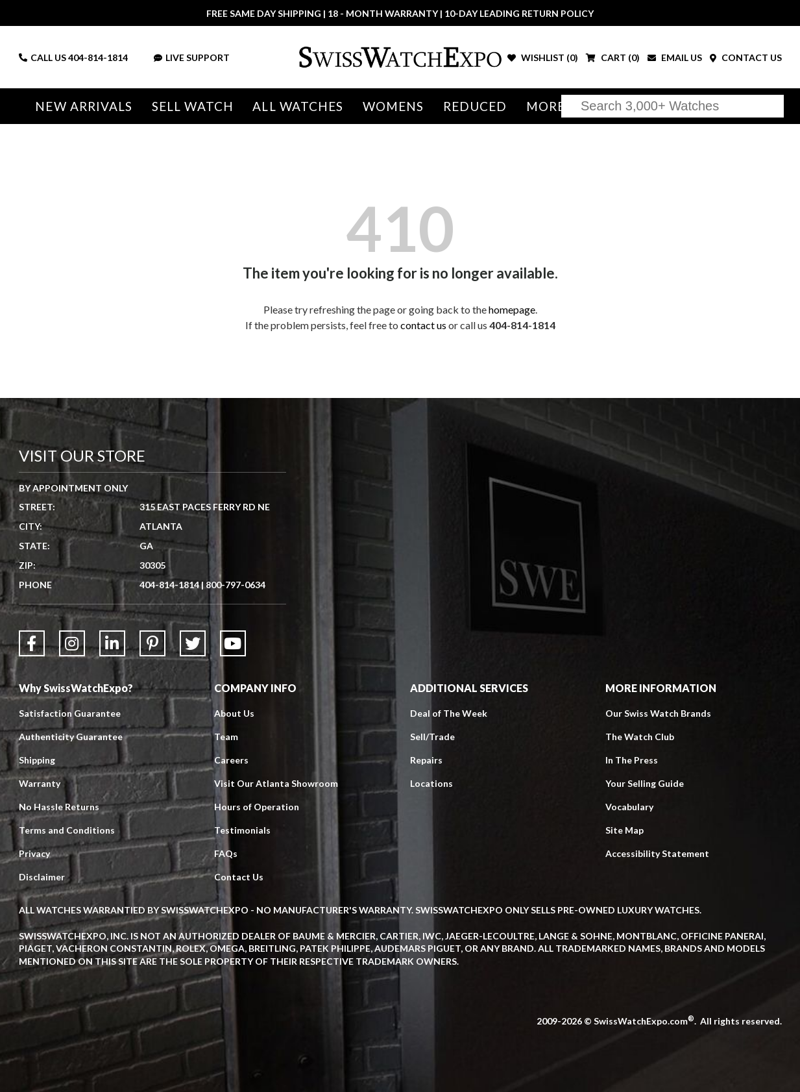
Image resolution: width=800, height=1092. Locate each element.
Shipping (37, 759)
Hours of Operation (256, 806)
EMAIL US (675, 57)
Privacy (34, 853)
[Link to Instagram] (72, 643)
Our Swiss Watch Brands (658, 713)
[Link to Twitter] (193, 643)
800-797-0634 (235, 584)
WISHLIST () (542, 57)
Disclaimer (42, 876)
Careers (231, 759)
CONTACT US (746, 57)
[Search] (672, 106)
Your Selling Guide (644, 783)
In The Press (631, 759)
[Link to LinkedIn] (112, 643)
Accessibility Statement (657, 853)
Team (226, 736)
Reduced (475, 106)
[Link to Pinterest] (152, 643)
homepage (512, 309)
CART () (613, 57)
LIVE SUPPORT (192, 57)
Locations (431, 783)
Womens (393, 106)
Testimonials (242, 830)
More (545, 106)
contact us (423, 325)
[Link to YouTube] (233, 643)
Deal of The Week (448, 713)
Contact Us (238, 876)
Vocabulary (629, 806)
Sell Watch (193, 106)
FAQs (225, 853)
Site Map (624, 830)
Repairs (426, 759)
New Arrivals (83, 106)
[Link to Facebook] (32, 643)
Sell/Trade (432, 736)
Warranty (39, 783)
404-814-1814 (98, 57)
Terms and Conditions (67, 830)
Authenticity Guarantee (71, 736)
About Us (234, 713)
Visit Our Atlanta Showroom (276, 783)
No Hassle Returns (59, 806)
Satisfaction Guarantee (70, 713)
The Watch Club (639, 736)
